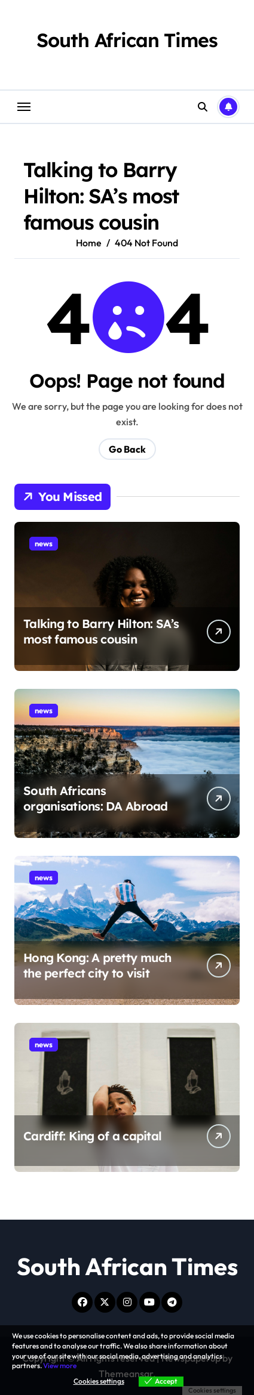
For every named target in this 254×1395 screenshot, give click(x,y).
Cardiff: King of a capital (92, 1135)
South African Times (126, 40)
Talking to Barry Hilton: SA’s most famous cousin (101, 631)
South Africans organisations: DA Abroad (95, 798)
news (44, 543)
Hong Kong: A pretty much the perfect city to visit (97, 965)
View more (59, 1365)
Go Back (127, 449)
